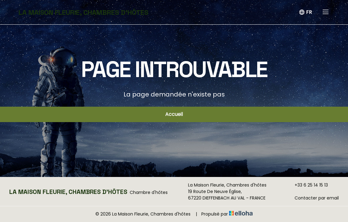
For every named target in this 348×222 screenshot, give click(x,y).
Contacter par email (313, 198)
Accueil (174, 114)
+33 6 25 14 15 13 (307, 185)
